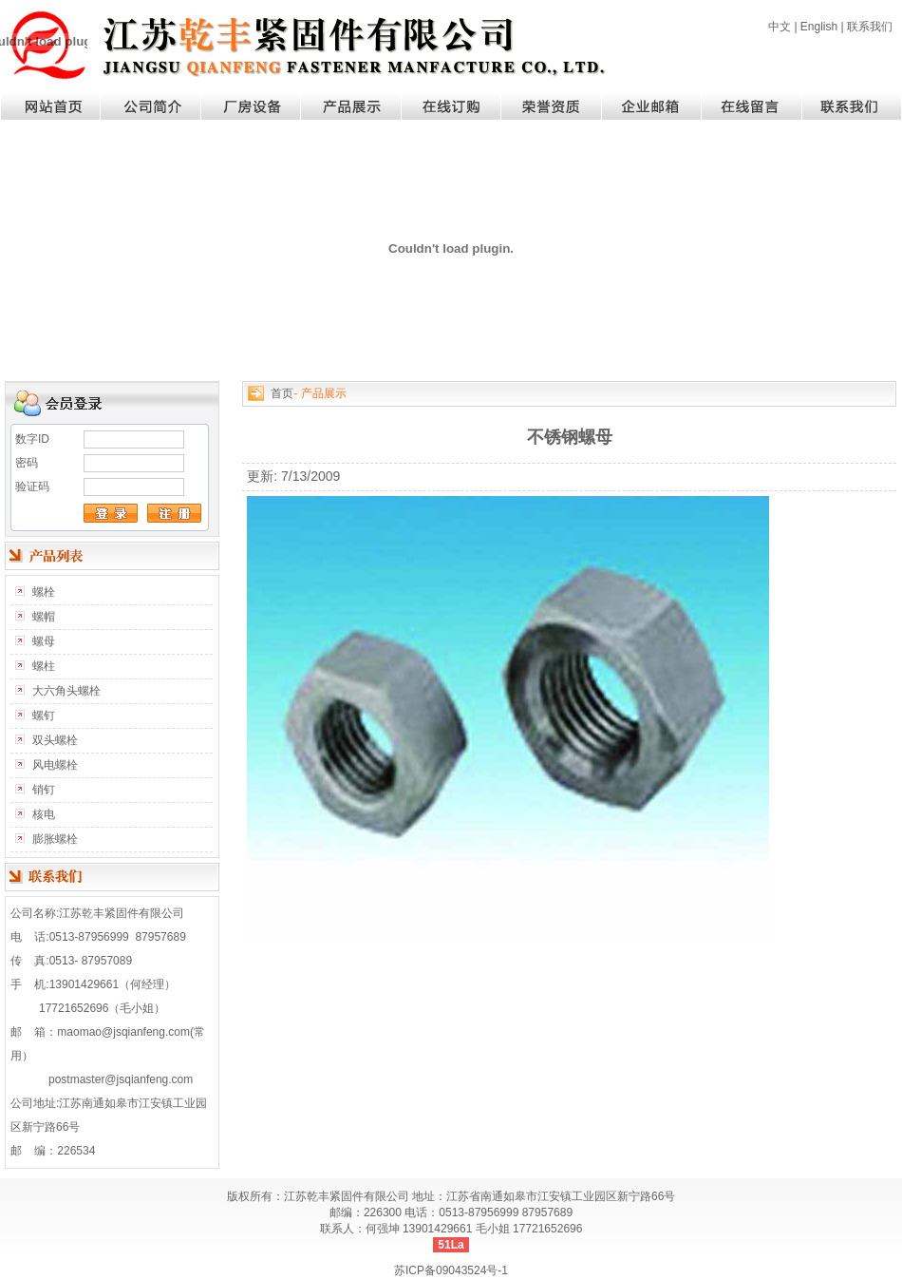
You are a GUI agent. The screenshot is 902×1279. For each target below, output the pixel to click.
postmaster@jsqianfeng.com (120, 1079)
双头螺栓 (55, 740)
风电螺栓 (55, 765)
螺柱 (43, 666)
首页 (282, 393)
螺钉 (43, 715)
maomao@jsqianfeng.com (123, 1032)
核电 (43, 814)
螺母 (43, 641)
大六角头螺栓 (66, 690)
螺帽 (43, 616)
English (818, 26)
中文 (779, 26)
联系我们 (870, 26)
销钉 (43, 789)
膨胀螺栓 (55, 839)
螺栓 (43, 592)
